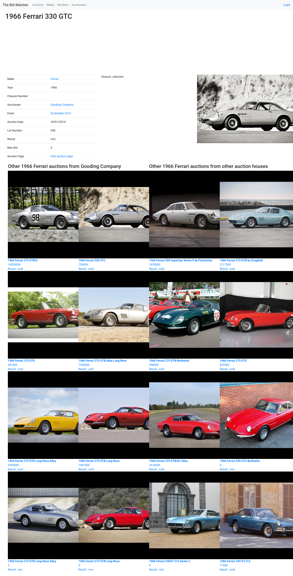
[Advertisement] (146, 48)
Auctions (38, 4)
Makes (50, 4)
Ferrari (55, 79)
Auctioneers (79, 4)
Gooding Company (62, 104)
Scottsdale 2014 (61, 113)
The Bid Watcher (15, 5)
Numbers (63, 4)
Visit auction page (62, 156)
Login (286, 4)
